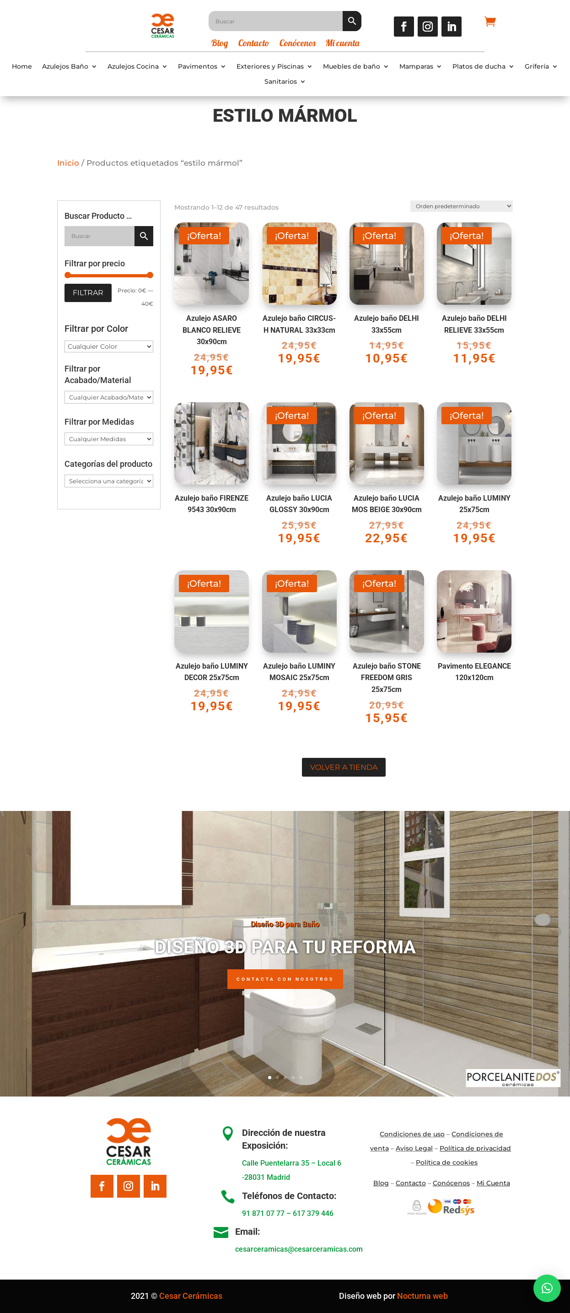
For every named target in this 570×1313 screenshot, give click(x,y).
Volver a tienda (343, 767)
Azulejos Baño (65, 66)
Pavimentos (197, 66)
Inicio (68, 163)
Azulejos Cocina (133, 66)
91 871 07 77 (263, 1213)
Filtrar (88, 292)
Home (22, 66)
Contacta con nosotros (285, 979)
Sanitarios (280, 82)
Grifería (537, 66)
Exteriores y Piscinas (270, 66)
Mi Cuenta (493, 1183)
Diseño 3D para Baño (285, 924)
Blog (219, 44)
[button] (547, 1288)
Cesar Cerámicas (190, 1296)
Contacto (253, 44)
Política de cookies (447, 1162)
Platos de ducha (478, 66)
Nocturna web (422, 1296)
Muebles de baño (351, 66)
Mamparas (416, 66)
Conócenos (297, 44)
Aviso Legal (414, 1148)
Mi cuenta (342, 44)
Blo (381, 1183)
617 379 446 (313, 1213)
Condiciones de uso (412, 1134)
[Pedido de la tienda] (461, 205)
